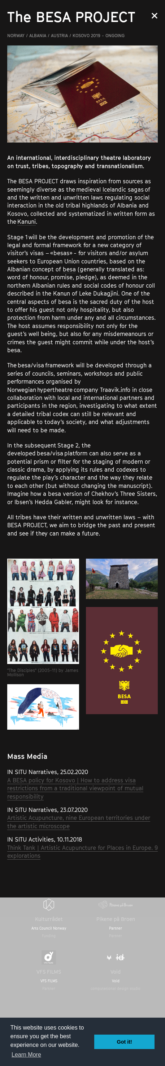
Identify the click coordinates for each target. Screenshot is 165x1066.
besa (69, 269)
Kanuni (26, 221)
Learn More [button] (26, 1055)
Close (154, 16)
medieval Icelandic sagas (110, 189)
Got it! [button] (124, 1042)
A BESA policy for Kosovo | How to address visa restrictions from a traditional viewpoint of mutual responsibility (75, 788)
